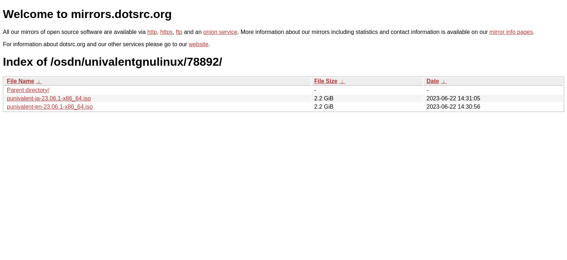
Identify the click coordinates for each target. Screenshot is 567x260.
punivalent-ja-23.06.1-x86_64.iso (49, 98)
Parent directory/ (28, 90)
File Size (325, 81)
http (152, 32)
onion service (220, 32)
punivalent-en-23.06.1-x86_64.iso (50, 107)
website (198, 44)
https (166, 32)
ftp (179, 32)
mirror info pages (511, 32)
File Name (20, 81)
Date (432, 81)
